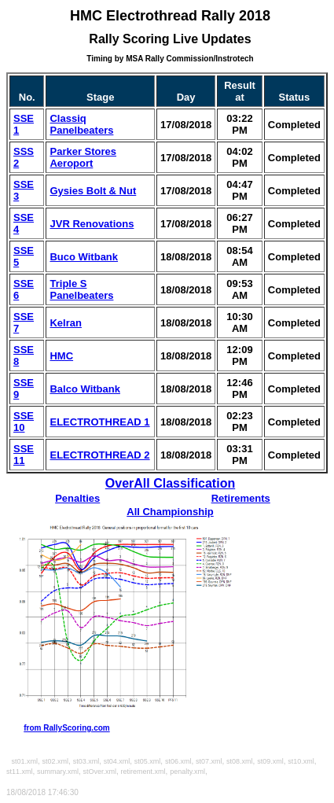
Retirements (240, 498)
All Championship (170, 512)
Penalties (77, 498)
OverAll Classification (170, 483)
